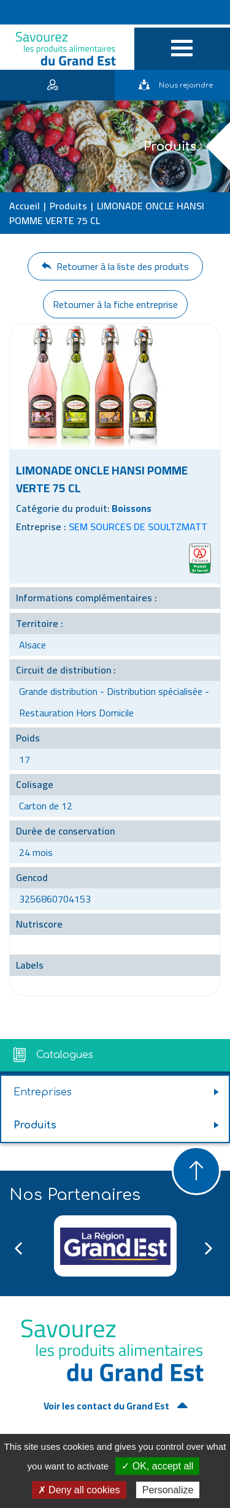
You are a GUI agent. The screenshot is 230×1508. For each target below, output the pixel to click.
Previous (18, 1248)
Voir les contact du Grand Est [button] (107, 1406)
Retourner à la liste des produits (115, 266)
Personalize (168, 1490)
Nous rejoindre (176, 85)
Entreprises (42, 1092)
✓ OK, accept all (157, 1466)
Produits (68, 206)
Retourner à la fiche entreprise (115, 304)
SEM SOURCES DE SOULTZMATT (138, 526)
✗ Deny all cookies (79, 1490)
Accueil (24, 206)
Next (208, 1248)
